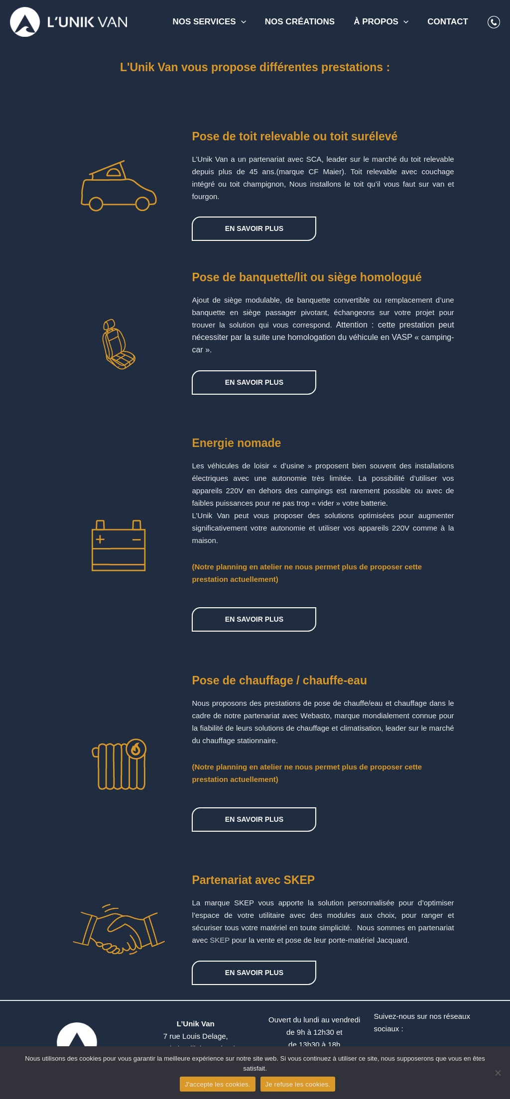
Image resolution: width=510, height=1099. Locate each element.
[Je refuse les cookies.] (498, 1073)
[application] (248, 22)
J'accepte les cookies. (218, 1084)
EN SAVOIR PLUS (254, 228)
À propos (384, 22)
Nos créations (305, 21)
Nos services (216, 22)
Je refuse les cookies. (298, 1084)
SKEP (220, 940)
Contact (448, 21)
